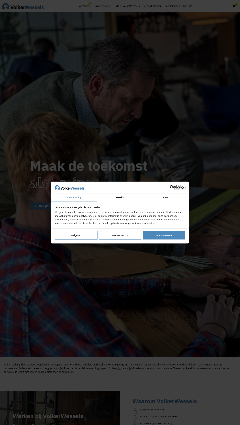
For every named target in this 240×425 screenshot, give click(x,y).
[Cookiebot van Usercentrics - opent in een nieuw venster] (172, 187)
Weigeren (76, 235)
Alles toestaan (164, 235)
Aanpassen (120, 235)
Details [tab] (120, 197)
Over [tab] (166, 197)
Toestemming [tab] (74, 197)
